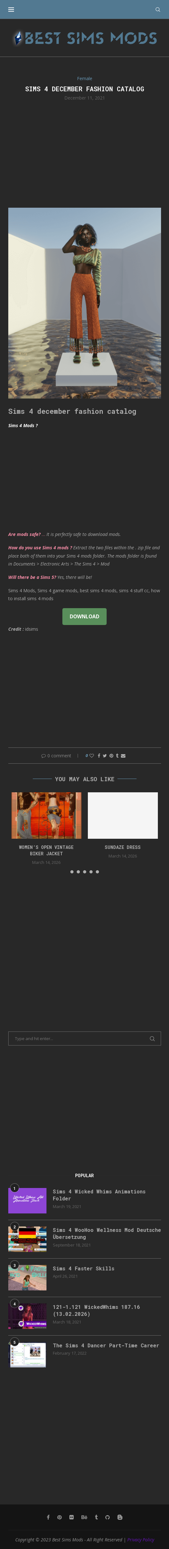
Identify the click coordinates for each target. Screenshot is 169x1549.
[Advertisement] (84, 153)
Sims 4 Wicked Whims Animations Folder (99, 1195)
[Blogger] (120, 1517)
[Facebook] (48, 1517)
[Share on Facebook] (99, 756)
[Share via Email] (123, 756)
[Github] (107, 1517)
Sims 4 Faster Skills (83, 1268)
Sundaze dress (123, 847)
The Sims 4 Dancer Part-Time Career (106, 1345)
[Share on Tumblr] (117, 756)
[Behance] (84, 1517)
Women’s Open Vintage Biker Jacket (46, 850)
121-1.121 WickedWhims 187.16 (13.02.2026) (96, 1310)
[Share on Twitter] (105, 756)
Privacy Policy (140, 1540)
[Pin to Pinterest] (111, 756)
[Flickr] (71, 1517)
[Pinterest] (59, 1517)
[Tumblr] (96, 1517)
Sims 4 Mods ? (23, 425)
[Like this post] (91, 756)
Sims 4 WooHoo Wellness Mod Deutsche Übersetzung (107, 1233)
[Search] (158, 9)
